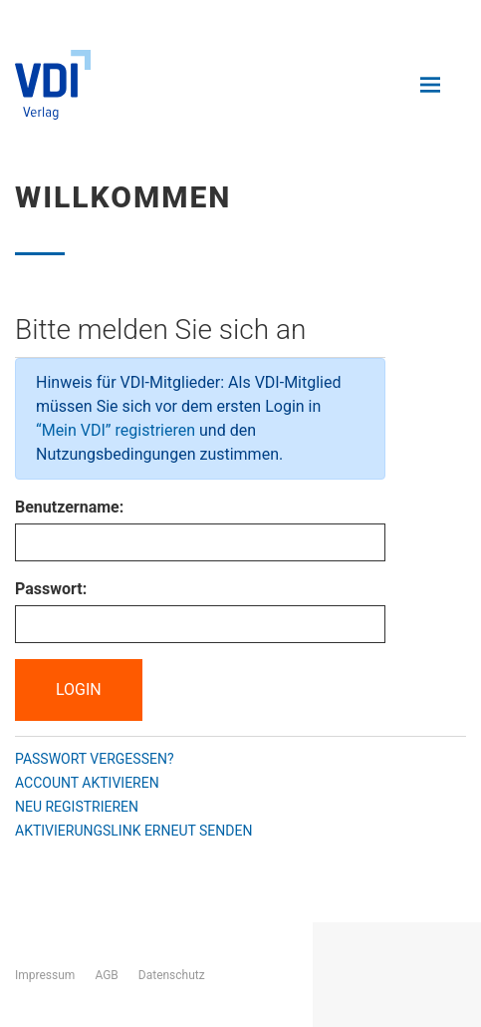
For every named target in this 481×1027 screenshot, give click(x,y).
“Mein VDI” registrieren (115, 430)
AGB (106, 975)
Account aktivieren (87, 783)
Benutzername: (69, 507)
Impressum (45, 975)
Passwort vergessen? (94, 759)
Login (79, 689)
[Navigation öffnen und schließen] (430, 85)
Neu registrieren (76, 807)
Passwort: (51, 588)
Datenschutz (171, 975)
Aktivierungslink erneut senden (133, 831)
